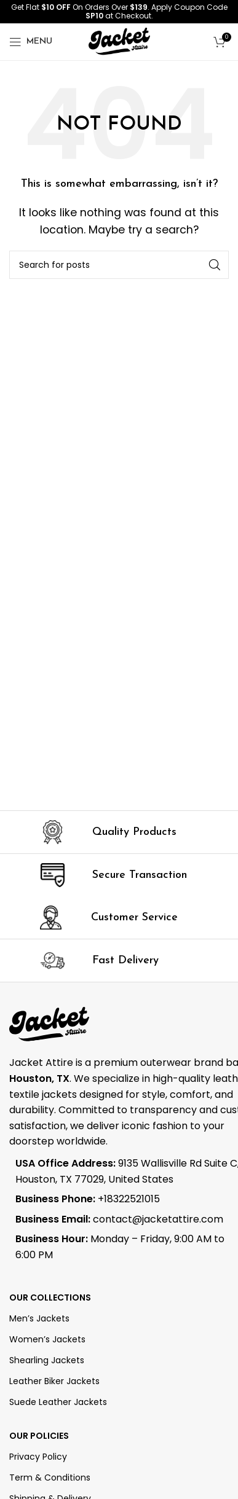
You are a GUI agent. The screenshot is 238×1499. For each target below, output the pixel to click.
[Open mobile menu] (30, 41)
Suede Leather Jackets (58, 1402)
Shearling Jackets (46, 1360)
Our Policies (39, 1436)
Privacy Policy (38, 1456)
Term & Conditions (49, 1477)
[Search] (119, 265)
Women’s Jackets (47, 1339)
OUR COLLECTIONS (50, 1297)
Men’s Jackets (39, 1318)
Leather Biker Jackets (54, 1381)
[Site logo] (119, 41)
